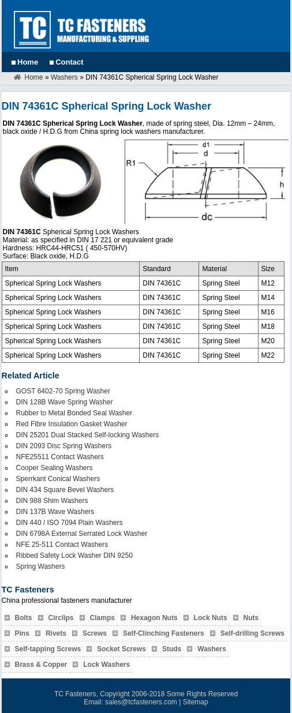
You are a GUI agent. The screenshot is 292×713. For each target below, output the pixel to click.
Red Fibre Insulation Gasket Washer (72, 424)
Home (27, 62)
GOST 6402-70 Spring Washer (63, 391)
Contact (69, 62)
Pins (22, 633)
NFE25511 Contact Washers (60, 457)
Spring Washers (40, 566)
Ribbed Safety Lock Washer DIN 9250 (74, 555)
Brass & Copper (41, 665)
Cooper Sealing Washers (54, 468)
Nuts (251, 618)
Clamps (102, 618)
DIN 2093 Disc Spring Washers (64, 446)
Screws (95, 633)
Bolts (23, 618)
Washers (64, 77)
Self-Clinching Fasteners (163, 633)
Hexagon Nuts (154, 618)
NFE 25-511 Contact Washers (62, 545)
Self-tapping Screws (48, 649)
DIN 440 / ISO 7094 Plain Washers (69, 523)
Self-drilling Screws (252, 633)
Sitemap (195, 702)
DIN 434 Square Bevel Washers (65, 490)
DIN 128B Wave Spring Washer (64, 402)
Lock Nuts (210, 618)
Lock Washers (106, 665)
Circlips (61, 618)
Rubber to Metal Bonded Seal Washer (74, 413)
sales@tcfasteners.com (141, 702)
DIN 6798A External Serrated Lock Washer (82, 534)
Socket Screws (121, 649)
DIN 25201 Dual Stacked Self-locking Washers (87, 435)
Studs (171, 649)
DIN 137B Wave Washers (55, 512)
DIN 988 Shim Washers (52, 501)
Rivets (56, 633)
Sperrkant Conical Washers (58, 479)
